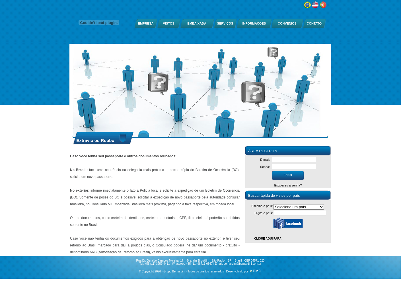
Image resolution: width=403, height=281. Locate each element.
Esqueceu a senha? (288, 185)
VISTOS (168, 23)
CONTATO (314, 23)
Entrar (288, 174)
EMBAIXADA (196, 23)
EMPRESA (145, 23)
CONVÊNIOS (287, 23)
